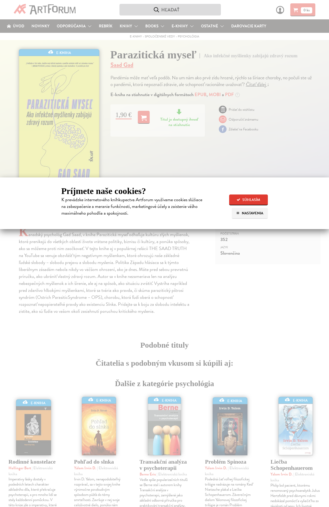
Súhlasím (248, 199)
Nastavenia (249, 213)
